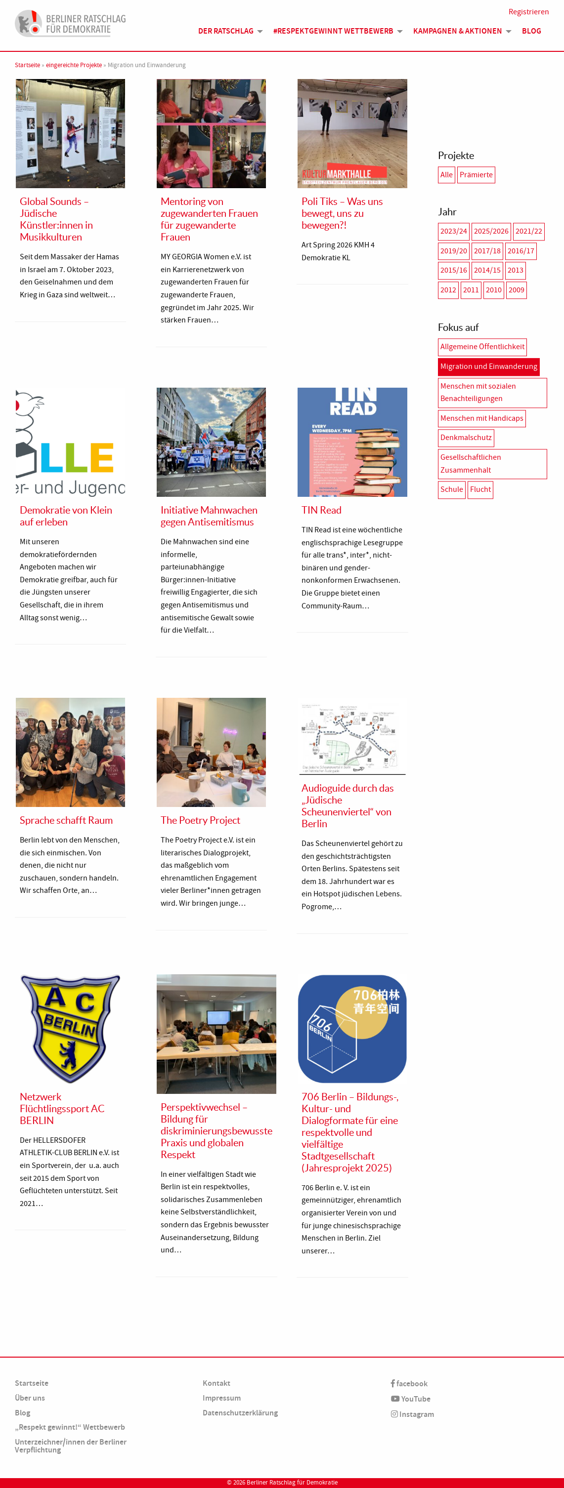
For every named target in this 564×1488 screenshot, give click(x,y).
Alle (446, 175)
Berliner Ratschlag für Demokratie (292, 1483)
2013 (515, 270)
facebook (409, 1383)
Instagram (412, 1414)
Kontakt (216, 1383)
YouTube (411, 1399)
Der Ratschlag (226, 35)
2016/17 (521, 251)
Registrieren (529, 16)
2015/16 (453, 270)
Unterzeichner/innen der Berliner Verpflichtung (71, 1446)
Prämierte (476, 175)
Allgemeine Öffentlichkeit (482, 347)
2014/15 (487, 270)
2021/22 (529, 231)
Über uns (30, 1398)
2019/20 (453, 251)
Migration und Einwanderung (488, 366)
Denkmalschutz (466, 438)
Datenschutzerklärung (240, 1413)
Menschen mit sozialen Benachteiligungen (478, 392)
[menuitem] (227, 35)
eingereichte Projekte (74, 65)
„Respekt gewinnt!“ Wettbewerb (70, 1427)
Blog (531, 35)
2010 (494, 290)
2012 (448, 290)
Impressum (222, 1398)
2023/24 (453, 231)
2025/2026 (491, 231)
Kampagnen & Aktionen (457, 35)
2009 (516, 290)
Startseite (27, 65)
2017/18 (487, 251)
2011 (471, 290)
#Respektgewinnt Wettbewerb (333, 35)
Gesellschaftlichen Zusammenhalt (470, 463)
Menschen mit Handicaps (481, 418)
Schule (451, 489)
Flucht (480, 489)
